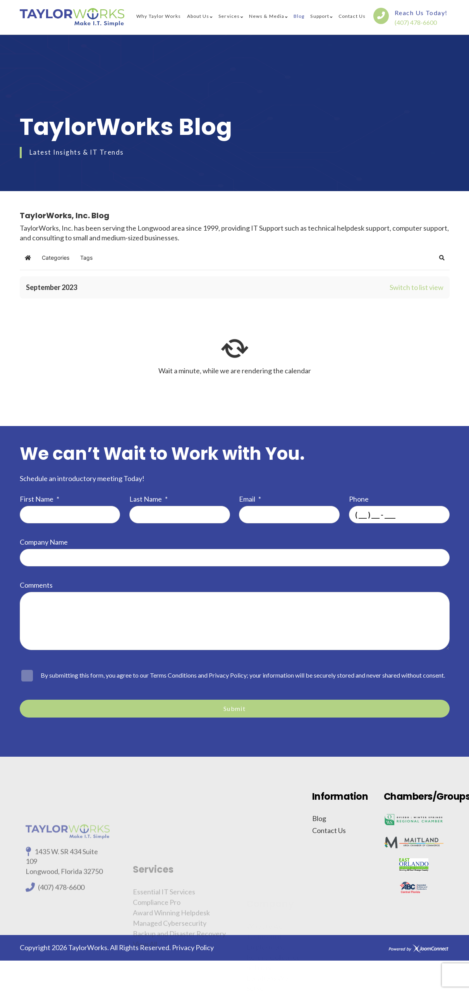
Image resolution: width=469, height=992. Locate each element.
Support (319, 16)
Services (229, 16)
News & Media (266, 16)
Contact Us (352, 16)
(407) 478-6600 (416, 22)
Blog (299, 16)
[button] (442, 257)
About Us (198, 16)
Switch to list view (416, 287)
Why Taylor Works (158, 16)
